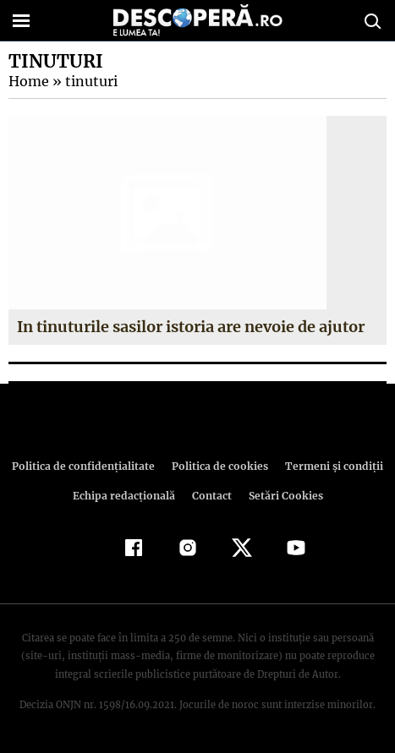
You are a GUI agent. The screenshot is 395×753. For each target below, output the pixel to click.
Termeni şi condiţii (329, 466)
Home (27, 81)
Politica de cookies (219, 466)
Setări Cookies (284, 495)
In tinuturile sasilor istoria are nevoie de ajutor (191, 326)
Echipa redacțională (126, 495)
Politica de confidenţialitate (87, 466)
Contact (212, 495)
